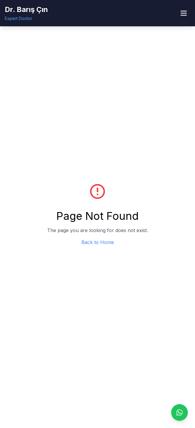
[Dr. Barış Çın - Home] (26, 13)
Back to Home (97, 242)
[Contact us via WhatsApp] (179, 412)
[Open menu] (183, 13)
